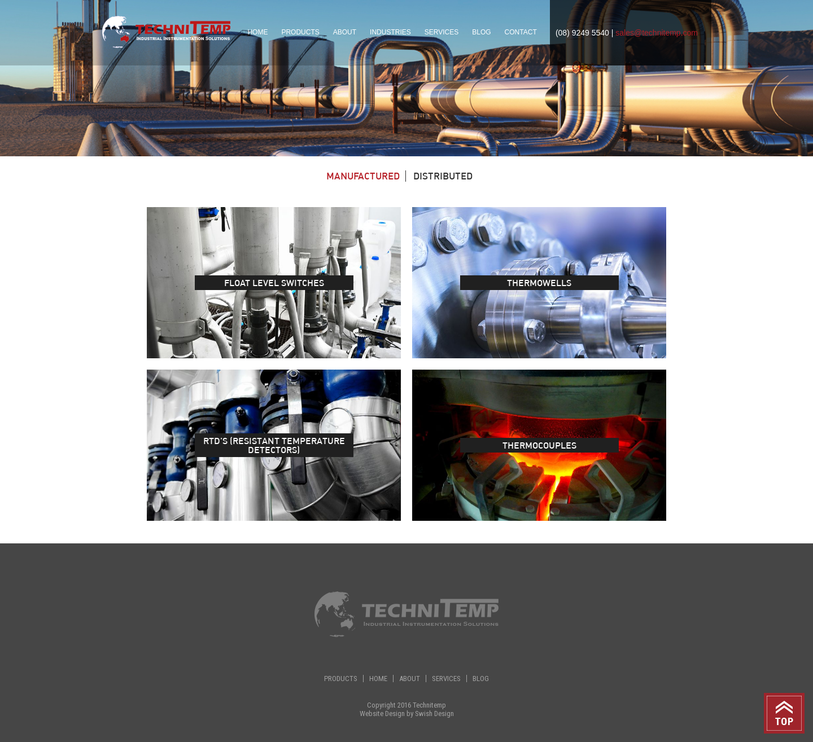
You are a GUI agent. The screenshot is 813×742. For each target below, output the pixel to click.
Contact (521, 32)
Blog (481, 32)
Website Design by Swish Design (407, 713)
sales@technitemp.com (656, 32)
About (344, 32)
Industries (390, 32)
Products (340, 678)
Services (441, 32)
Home (257, 32)
